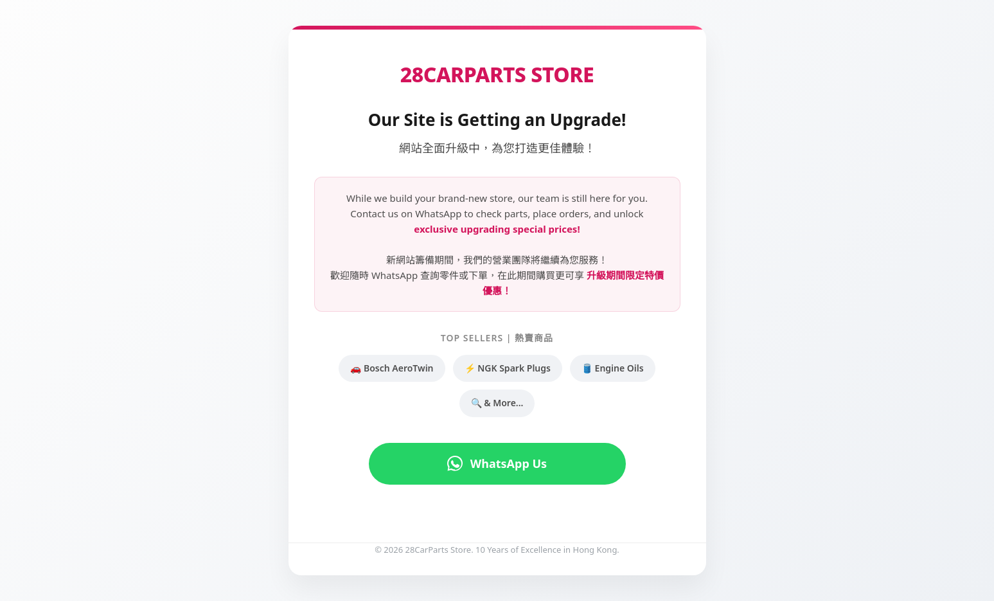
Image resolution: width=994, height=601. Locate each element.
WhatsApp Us (497, 463)
